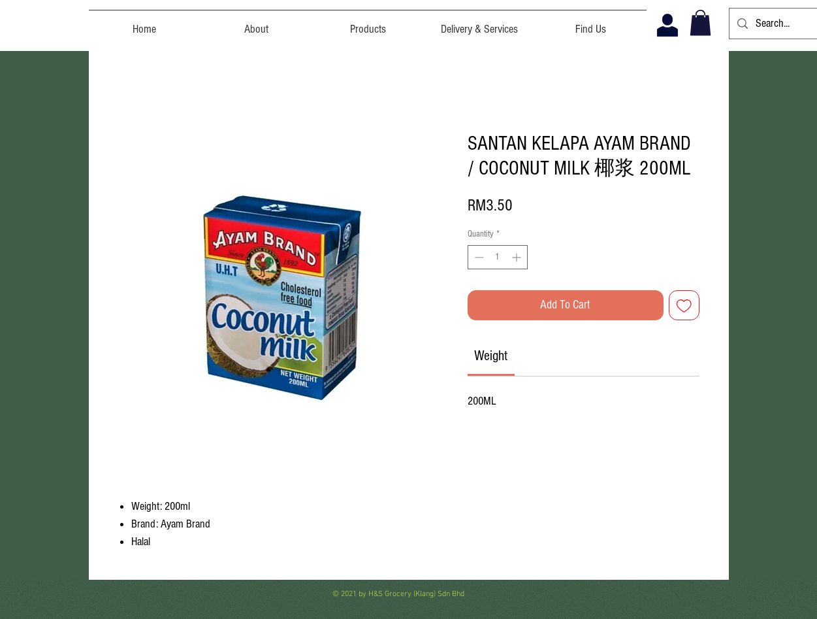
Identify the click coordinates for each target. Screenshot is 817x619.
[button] (700, 22)
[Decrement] (478, 257)
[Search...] (776, 23)
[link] (490, 356)
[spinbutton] (497, 257)
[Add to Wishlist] (684, 305)
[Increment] (517, 257)
